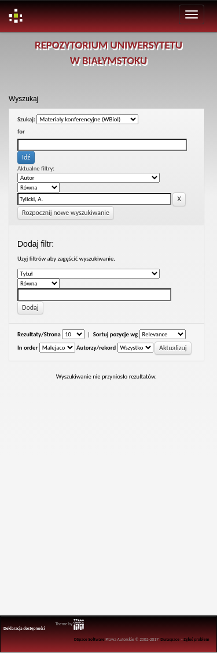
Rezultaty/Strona (39, 334)
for (21, 131)
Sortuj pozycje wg (115, 334)
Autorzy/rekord (96, 347)
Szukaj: (26, 119)
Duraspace (169, 639)
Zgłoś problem (196, 639)
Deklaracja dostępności (24, 628)
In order (27, 347)
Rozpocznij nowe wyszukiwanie (65, 213)
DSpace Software (89, 639)
